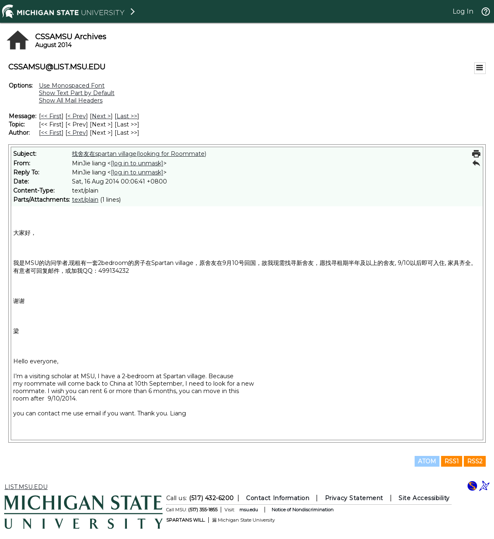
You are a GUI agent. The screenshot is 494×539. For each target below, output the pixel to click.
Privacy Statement (354, 498)
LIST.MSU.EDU (26, 487)
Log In (463, 11)
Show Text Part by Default (77, 93)
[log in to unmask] (137, 163)
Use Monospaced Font (72, 85)
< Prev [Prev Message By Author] (76, 132)
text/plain (85, 199)
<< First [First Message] (51, 116)
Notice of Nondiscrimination (303, 510)
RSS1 (451, 461)
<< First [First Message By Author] (51, 132)
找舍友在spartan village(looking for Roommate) (139, 153)
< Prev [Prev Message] (76, 116)
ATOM (427, 461)
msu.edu (248, 510)
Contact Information (277, 498)
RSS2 (474, 461)
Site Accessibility (424, 498)
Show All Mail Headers (71, 100)
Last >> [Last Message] (127, 116)
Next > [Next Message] (101, 116)
